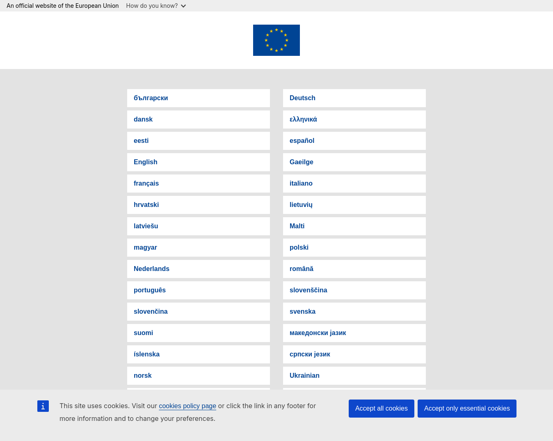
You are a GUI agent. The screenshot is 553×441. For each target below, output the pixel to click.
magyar (145, 247)
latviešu (146, 226)
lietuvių (301, 204)
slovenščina (308, 290)
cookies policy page (187, 405)
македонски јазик (318, 332)
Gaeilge (301, 161)
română (301, 268)
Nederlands (151, 268)
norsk (143, 375)
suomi (143, 332)
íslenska (147, 354)
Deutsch (302, 97)
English (146, 161)
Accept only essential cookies (467, 408)
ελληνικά (303, 119)
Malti (297, 226)
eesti (141, 140)
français (146, 183)
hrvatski (146, 204)
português (150, 290)
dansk (143, 119)
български (151, 97)
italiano (301, 183)
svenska (302, 311)
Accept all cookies (381, 408)
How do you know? (156, 5)
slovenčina (151, 311)
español (302, 140)
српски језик (310, 354)
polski (299, 247)
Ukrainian (305, 375)
